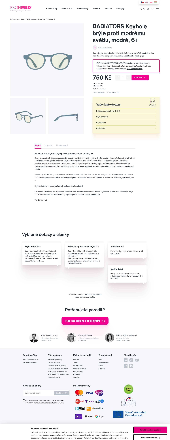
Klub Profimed (78, 371)
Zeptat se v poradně (29, 362)
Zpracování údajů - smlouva (57, 365)
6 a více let (51, 19)
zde (118, 429)
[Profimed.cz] (21, 8)
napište (92, 297)
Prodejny (120, 8)
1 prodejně (102, 88)
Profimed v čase (104, 362)
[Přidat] (128, 77)
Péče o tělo (67, 8)
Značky (75, 362)
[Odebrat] (117, 77)
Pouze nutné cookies (150, 431)
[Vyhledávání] (140, 8)
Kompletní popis (138, 56)
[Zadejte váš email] (39, 393)
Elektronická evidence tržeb (57, 371)
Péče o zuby (51, 8)
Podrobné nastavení (39, 435)
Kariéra (101, 365)
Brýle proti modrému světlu (36, 19)
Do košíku (140, 78)
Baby (22, 19)
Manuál (48, 145)
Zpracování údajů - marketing (58, 368)
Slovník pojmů (78, 365)
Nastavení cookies (54, 377)
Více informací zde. (92, 194)
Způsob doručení (54, 362)
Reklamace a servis (79, 368)
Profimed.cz (14, 19)
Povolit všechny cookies (150, 415)
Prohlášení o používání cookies (58, 374)
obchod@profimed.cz (30, 359)
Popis (38, 145)
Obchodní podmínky (55, 359)
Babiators (101, 92)
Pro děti (96, 8)
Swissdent (76, 377)
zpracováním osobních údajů (45, 402)
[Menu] (157, 8)
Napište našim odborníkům (85, 320)
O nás (100, 359)
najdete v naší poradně (93, 294)
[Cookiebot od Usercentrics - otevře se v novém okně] (15, 435)
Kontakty (102, 368)
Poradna (108, 8)
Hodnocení (62, 145)
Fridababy (76, 374)
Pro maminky (82, 8)
